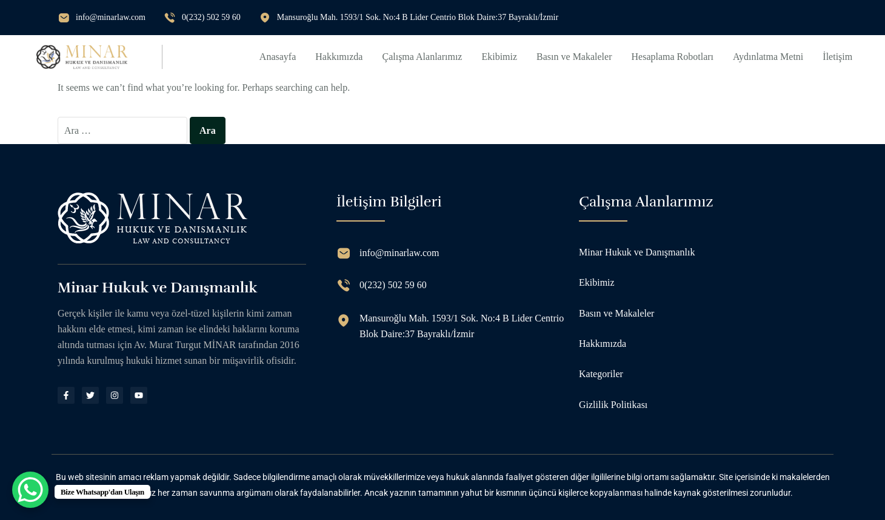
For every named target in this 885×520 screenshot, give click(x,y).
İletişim (837, 56)
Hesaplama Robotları (673, 56)
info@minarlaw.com (110, 17)
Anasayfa (277, 56)
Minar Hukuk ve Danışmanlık (637, 252)
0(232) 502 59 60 (211, 17)
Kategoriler (601, 374)
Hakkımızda (338, 56)
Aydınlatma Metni (768, 56)
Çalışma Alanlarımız (422, 56)
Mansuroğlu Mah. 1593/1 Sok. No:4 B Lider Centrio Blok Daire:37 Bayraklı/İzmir (417, 17)
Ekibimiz (499, 56)
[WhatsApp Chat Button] (30, 490)
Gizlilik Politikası (613, 405)
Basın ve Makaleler (574, 56)
